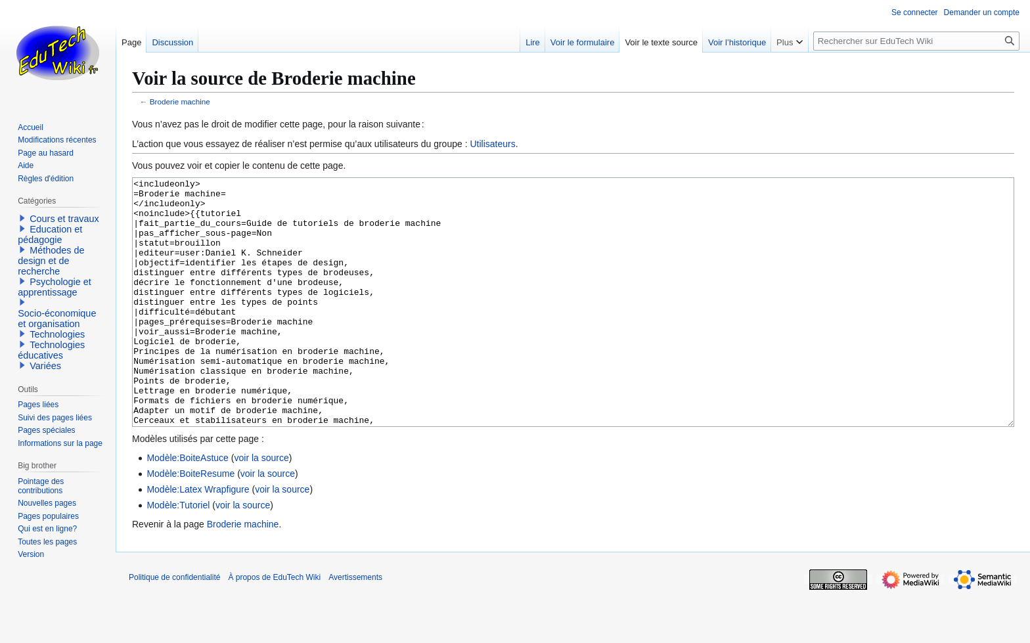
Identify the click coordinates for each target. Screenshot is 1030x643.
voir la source (261, 507)
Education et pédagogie (50, 234)
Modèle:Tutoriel (178, 554)
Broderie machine (180, 101)
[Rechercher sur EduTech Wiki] (916, 41)
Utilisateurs (492, 144)
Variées (45, 366)
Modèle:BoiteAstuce (187, 507)
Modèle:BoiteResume (190, 523)
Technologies (57, 334)
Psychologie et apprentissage (54, 287)
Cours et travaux (64, 218)
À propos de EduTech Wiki (274, 626)
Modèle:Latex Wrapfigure (197, 538)
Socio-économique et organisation (57, 318)
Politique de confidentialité (174, 626)
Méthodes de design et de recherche (51, 261)
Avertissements (355, 626)
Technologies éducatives (51, 350)
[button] (22, 218)
